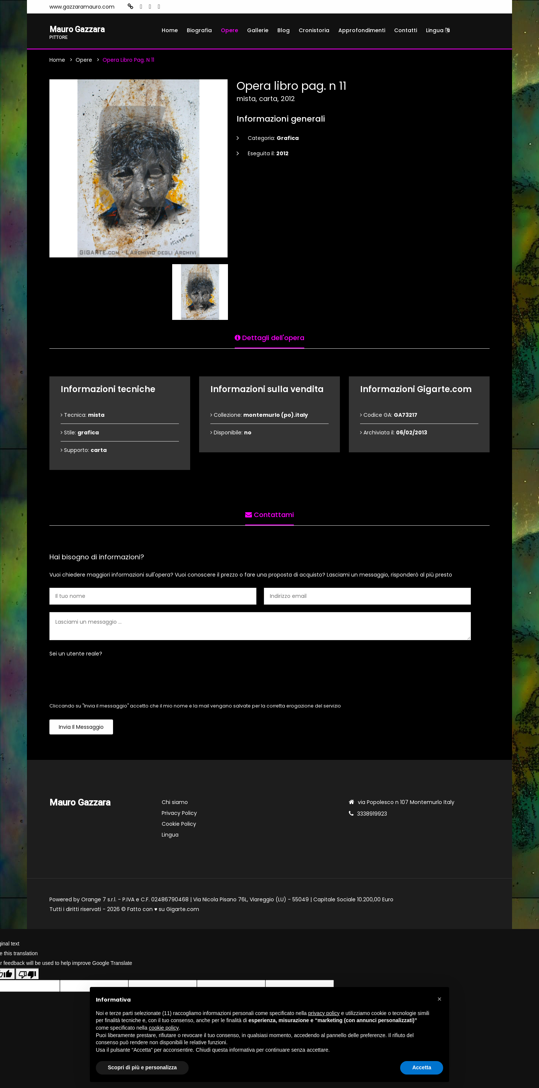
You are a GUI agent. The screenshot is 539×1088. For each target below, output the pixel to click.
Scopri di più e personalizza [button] (142, 1067)
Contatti (405, 30)
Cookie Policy (179, 825)
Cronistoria (314, 30)
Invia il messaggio (81, 728)
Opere (229, 30)
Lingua (438, 30)
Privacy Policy (179, 814)
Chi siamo (175, 803)
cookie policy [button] (164, 1028)
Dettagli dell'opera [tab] (269, 337)
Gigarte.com (182, 910)
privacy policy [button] (323, 1013)
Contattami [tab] (269, 514)
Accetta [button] (421, 1067)
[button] (439, 999)
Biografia (199, 30)
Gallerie (257, 30)
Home (170, 30)
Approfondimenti (361, 30)
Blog (283, 30)
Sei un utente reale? (75, 654)
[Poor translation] (27, 975)
